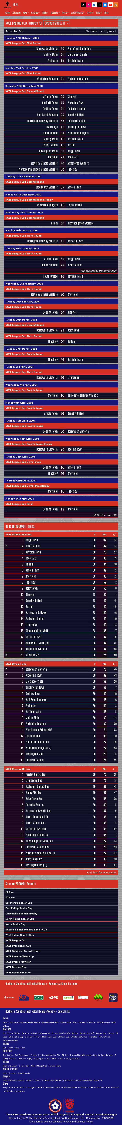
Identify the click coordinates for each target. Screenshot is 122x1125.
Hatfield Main (75, 61)
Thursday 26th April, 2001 (21, 480)
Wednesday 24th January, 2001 (24, 212)
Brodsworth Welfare (47, 187)
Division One (47, 1022)
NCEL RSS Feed (112, 1087)
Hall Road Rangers (47, 115)
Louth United (50, 133)
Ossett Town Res (34, 817)
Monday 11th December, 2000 (23, 194)
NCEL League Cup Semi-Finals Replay (27, 486)
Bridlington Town (77, 127)
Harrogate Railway (36, 612)
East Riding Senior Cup (19, 908)
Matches (35, 12)
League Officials (9, 1080)
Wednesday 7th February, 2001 (24, 283)
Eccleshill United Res (37, 786)
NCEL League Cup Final (19, 504)
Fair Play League (22, 1055)
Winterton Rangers (47, 79)
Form (23, 1047)
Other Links (20, 1091)
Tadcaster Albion (77, 121)
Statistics (55, 12)
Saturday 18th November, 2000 (24, 86)
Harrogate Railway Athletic (42, 121)
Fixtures (13, 1022)
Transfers (91, 1022)
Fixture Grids (104, 1036)
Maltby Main (51, 54)
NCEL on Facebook (46, 1087)
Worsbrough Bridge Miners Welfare (38, 169)
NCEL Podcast (103, 1022)
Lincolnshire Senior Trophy (21, 913)
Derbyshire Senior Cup (18, 902)
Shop (106, 12)
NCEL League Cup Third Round (23, 235)
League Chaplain (25, 1080)
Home (7, 12)
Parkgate (53, 61)
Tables (45, 12)
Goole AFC (73, 157)
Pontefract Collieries (79, 48)
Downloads (67, 1080)
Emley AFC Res (33, 792)
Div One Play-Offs (87, 1033)
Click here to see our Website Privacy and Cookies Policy (61, 1121)
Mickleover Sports (77, 54)
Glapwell (72, 96)
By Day (17, 1033)
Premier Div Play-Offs (61, 1033)
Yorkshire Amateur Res (38, 853)
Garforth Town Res (36, 829)
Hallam (54, 223)
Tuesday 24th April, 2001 (20, 456)
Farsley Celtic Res (35, 774)
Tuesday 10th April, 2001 (20, 420)
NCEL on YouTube (96, 1087)
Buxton (71, 145)
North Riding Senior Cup (19, 918)
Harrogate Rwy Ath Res (38, 811)
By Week (25, 1033)
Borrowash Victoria (47, 48)
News (26, 12)
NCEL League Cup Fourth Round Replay (28, 444)
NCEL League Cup (15, 940)
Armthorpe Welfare (78, 163)
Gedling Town (50, 109)
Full (4, 1047)
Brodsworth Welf (35, 643)
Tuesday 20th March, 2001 (21, 319)
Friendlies (93, 1036)
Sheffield (52, 157)
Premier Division (33, 1022)
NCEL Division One (16, 664)
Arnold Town (74, 187)
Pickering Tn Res (35, 835)
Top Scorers (8, 1055)
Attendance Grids (10, 1040)
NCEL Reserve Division (18, 769)
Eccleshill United (77, 109)
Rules (47, 1080)
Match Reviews (79, 1022)
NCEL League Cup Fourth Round (24, 354)
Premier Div (45, 1033)
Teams (65, 12)
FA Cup (9, 892)
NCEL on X (13, 1087)
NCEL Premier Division (18, 534)
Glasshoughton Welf (37, 630)
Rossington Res (34, 865)
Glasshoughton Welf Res (39, 841)
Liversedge (52, 127)
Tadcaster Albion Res (37, 847)
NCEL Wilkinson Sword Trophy (23, 951)
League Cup (101, 1033)
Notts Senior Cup (15, 924)
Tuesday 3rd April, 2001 (19, 366)
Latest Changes (9, 1073)
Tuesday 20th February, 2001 (23, 301)
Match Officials (78, 12)
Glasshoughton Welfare (81, 223)
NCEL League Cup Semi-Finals (23, 462)
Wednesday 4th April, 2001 (21, 385)
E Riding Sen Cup (16, 1036)
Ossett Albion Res (35, 823)
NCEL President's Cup (18, 945)
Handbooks (56, 1080)
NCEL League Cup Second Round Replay (29, 199)
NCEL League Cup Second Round (24, 91)
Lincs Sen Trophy (32, 1036)
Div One (75, 1033)
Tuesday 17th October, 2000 (22, 38)
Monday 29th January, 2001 (21, 230)
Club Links (8, 1091)
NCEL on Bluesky (80, 1087)
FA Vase (10, 897)
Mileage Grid (41, 1065)
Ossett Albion (50, 145)
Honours (77, 1080)
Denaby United (76, 115)
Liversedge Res (34, 780)
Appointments (24, 1073)
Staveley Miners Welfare (44, 163)
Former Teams (55, 1065)
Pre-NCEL (98, 1080)
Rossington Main (48, 151)
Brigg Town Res (34, 799)
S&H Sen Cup (63, 1036)
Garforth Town (50, 103)
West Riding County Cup (19, 935)
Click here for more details (102, 872)
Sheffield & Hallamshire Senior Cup (26, 929)
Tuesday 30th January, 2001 (22, 248)
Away (17, 1047)
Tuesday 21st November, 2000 (23, 176)
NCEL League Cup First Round (23, 43)
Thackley (72, 169)
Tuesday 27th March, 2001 (21, 349)
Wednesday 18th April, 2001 (22, 438)
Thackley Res (33, 805)
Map (33, 1065)
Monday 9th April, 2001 (19, 402)
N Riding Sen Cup (48, 1036)
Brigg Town (74, 151)
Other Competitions (62, 1022)
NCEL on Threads (63, 1087)
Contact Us (38, 1080)
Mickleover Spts (34, 681)
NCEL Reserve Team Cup (19, 956)
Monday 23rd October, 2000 (21, 68)
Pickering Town (76, 103)
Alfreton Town (50, 96)
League (90, 12)
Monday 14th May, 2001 (19, 498)
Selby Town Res (34, 859)
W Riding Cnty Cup (79, 1036)
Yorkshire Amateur (78, 79)
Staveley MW (33, 655)
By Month (35, 1033)
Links (99, 12)
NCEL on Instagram (28, 1087)
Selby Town (74, 330)
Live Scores (16, 12)
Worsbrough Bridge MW (39, 730)
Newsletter (87, 1080)
